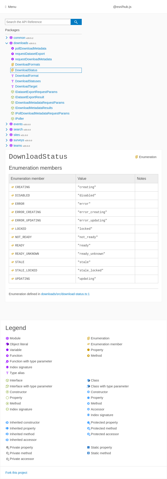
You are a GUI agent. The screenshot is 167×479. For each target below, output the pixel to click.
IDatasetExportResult (29, 97)
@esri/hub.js (122, 7)
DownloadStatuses (28, 81)
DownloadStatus (26, 70)
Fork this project (16, 473)
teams (18, 145)
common (19, 37)
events (18, 124)
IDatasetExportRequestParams (36, 92)
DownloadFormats (27, 64)
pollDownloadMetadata (30, 48)
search (18, 129)
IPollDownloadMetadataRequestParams (42, 113)
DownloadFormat (26, 75)
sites (17, 135)
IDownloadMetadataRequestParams (39, 102)
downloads (21, 43)
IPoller (19, 118)
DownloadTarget (26, 86)
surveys (19, 140)
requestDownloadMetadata (33, 59)
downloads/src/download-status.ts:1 (65, 296)
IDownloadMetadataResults (33, 108)
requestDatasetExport (30, 53)
